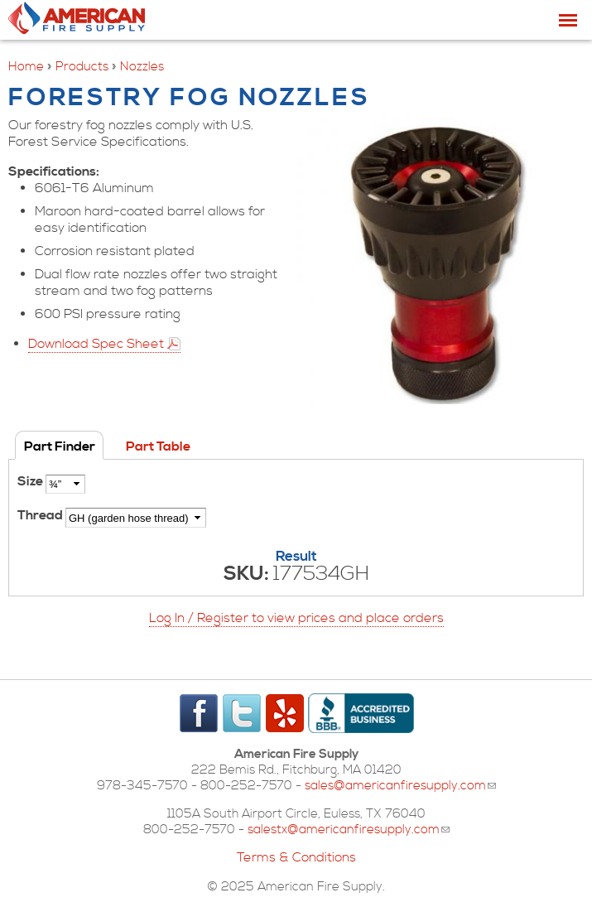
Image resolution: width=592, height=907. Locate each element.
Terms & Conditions (296, 857)
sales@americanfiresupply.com (400, 786)
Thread (41, 515)
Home (26, 67)
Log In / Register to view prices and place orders (296, 618)
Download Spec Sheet (96, 343)
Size (31, 481)
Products (81, 67)
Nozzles (142, 67)
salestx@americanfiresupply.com (349, 829)
